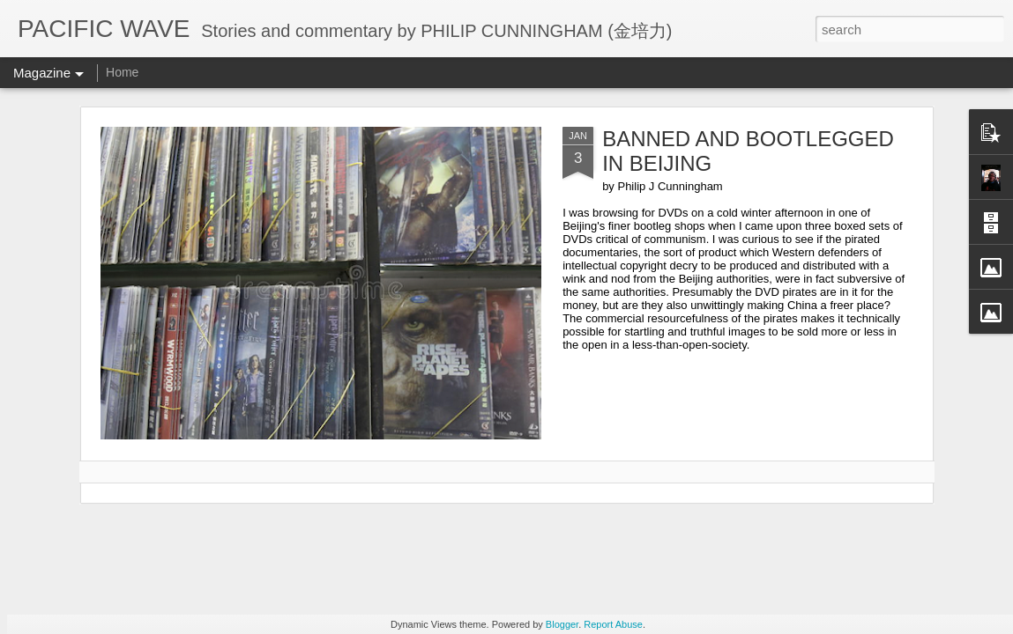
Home (122, 72)
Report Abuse (613, 624)
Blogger (562, 624)
